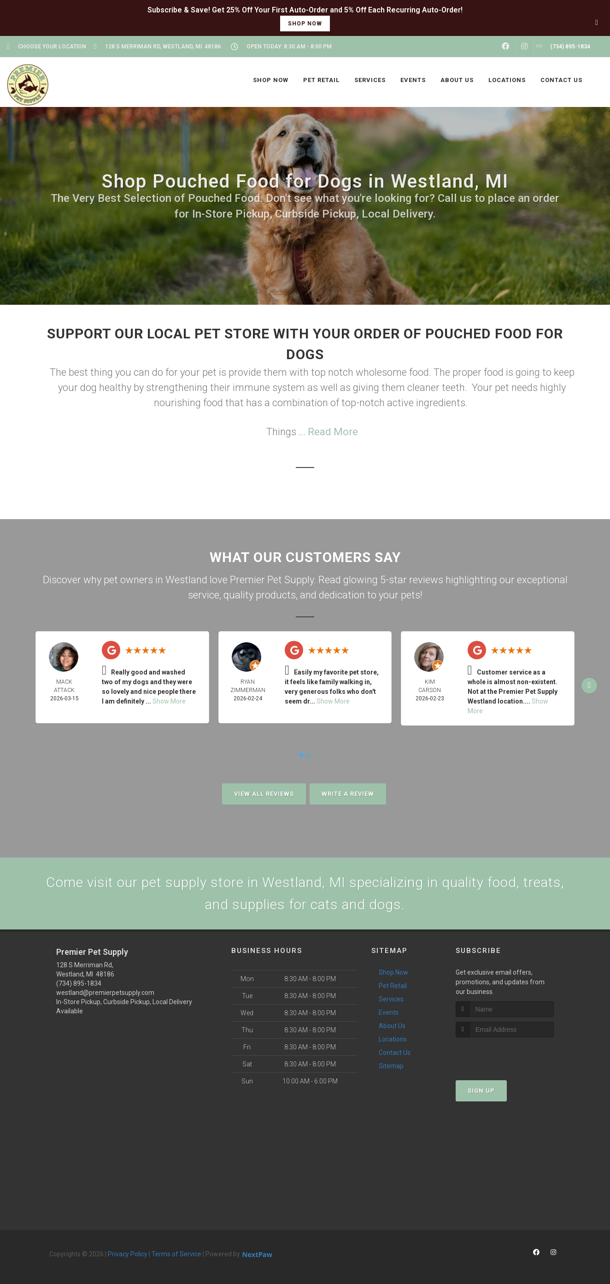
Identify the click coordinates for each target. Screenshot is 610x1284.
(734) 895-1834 (78, 983)
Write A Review (348, 793)
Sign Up (481, 1090)
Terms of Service (176, 1254)
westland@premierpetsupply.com (105, 992)
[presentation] (505, 1054)
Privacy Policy (127, 1254)
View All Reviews (264, 793)
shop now (305, 23)
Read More (333, 432)
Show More (169, 701)
